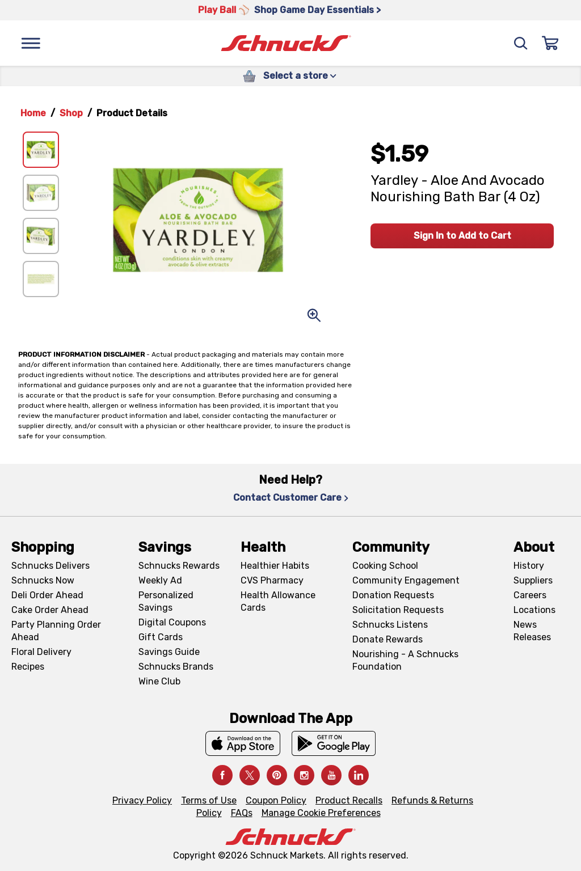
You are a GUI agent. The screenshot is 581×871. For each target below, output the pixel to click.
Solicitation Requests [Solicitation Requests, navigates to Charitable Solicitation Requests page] (398, 609)
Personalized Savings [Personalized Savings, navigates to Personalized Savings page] (165, 601)
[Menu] (30, 43)
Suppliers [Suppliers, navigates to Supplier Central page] (533, 580)
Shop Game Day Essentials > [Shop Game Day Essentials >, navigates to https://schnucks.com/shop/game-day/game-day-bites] (317, 10)
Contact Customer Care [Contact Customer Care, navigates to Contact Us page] (290, 497)
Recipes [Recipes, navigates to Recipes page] (27, 666)
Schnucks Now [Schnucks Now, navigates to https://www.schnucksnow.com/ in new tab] (42, 580)
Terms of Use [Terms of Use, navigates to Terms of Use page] (209, 800)
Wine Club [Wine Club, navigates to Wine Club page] (159, 681)
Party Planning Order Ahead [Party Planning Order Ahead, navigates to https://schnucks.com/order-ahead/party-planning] (56, 630)
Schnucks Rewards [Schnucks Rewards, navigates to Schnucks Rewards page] (179, 565)
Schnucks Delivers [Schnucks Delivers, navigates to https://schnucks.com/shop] (50, 565)
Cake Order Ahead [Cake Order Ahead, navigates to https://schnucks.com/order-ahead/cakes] (50, 609)
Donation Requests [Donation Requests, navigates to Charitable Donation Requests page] (393, 595)
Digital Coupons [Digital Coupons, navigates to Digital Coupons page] (172, 622)
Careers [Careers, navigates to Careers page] (529, 595)
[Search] (520, 43)
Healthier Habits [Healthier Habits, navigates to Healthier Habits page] (275, 565)
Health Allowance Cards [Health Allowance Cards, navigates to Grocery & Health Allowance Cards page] (278, 601)
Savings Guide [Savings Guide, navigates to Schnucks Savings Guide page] (169, 651)
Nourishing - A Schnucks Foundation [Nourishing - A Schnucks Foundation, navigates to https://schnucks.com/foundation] (405, 660)
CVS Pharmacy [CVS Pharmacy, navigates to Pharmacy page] (272, 580)
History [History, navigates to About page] (528, 565)
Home (33, 113)
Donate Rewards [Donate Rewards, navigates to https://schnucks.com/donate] (387, 639)
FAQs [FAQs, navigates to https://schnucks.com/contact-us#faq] (241, 812)
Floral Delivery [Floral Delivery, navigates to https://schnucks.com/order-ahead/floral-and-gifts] (41, 651)
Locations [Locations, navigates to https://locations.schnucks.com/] (534, 609)
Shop (71, 113)
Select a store (299, 75)
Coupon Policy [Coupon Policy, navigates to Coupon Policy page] (276, 800)
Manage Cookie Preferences (321, 812)
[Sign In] (550, 43)
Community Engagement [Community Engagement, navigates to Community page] (406, 580)
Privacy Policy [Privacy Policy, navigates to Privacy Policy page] (142, 800)
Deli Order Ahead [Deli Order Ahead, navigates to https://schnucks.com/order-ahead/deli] (47, 595)
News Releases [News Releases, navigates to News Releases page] (532, 630)
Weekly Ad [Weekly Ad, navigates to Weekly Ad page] (160, 580)
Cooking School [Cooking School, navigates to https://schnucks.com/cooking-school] (385, 565)
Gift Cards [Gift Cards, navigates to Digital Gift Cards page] (160, 637)
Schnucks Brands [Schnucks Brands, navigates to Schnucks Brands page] (175, 666)
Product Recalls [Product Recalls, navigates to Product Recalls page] (348, 800)
